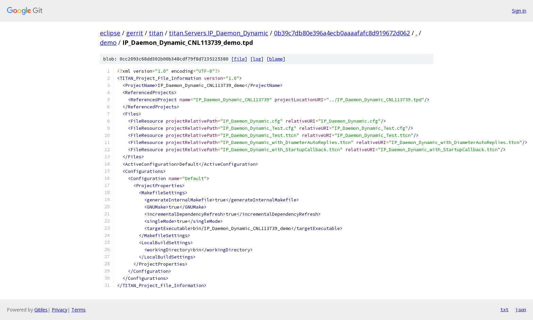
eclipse (110, 33)
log (257, 59)
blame (276, 59)
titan (156, 33)
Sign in (519, 10)
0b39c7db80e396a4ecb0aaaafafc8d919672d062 (342, 33)
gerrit (134, 33)
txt (504, 309)
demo (108, 42)
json (520, 309)
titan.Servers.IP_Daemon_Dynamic (218, 33)
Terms (78, 309)
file (239, 59)
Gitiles (41, 309)
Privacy (59, 309)
